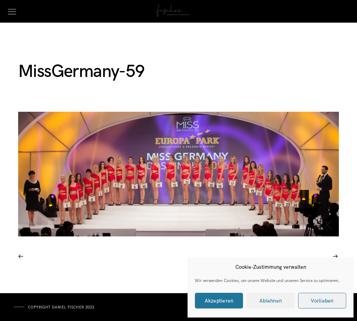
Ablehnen (270, 301)
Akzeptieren (219, 301)
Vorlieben (322, 301)
